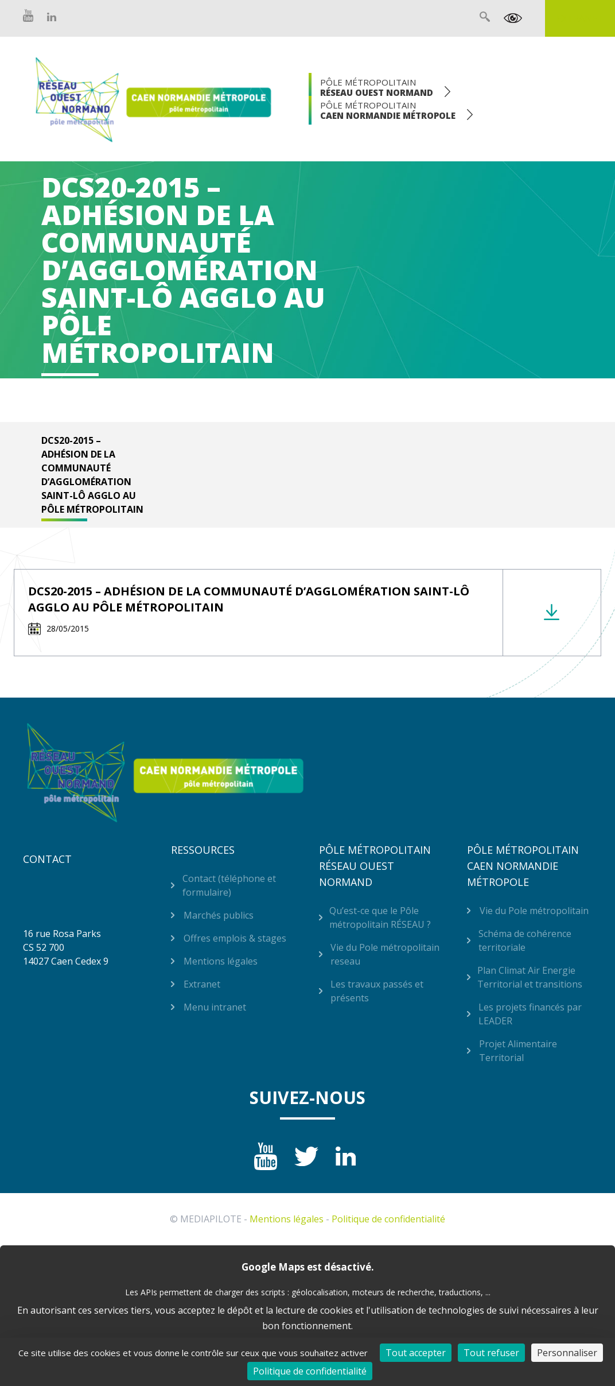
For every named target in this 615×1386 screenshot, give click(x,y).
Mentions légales (221, 961)
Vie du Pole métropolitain (534, 910)
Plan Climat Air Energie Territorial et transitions (529, 977)
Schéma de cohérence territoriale (524, 940)
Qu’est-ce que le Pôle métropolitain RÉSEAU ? (380, 917)
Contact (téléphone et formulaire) (229, 885)
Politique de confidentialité (388, 1219)
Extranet (580, 18)
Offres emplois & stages (235, 938)
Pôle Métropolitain (376, 87)
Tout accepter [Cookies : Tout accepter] (416, 1352)
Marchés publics (219, 915)
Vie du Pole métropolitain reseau (384, 954)
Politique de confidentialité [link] (310, 1371)
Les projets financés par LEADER (530, 1014)
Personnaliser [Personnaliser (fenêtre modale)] (567, 1352)
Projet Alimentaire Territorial (518, 1050)
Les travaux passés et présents (376, 991)
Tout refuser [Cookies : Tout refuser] (491, 1352)
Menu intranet (215, 1007)
